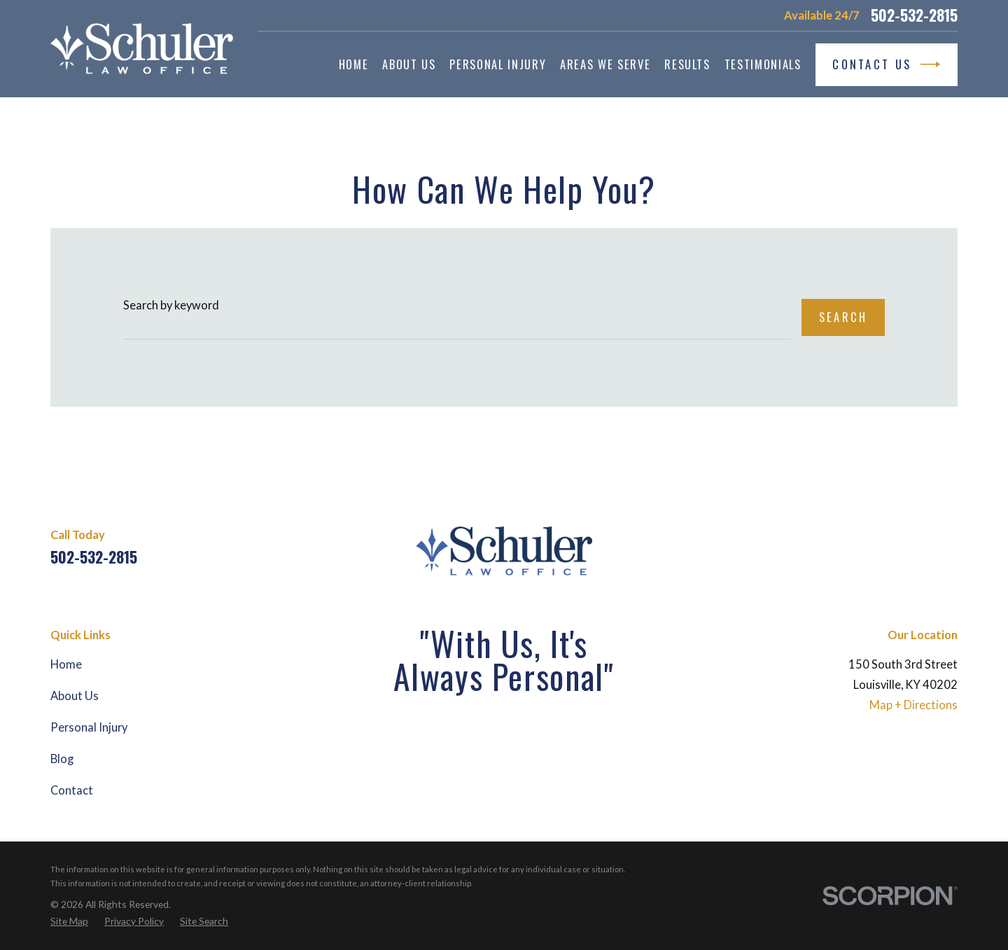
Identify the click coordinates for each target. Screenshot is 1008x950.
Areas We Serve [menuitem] (605, 64)
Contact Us (886, 64)
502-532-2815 (914, 15)
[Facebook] (876, 546)
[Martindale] (913, 546)
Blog (62, 759)
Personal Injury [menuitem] (497, 64)
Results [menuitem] (687, 64)
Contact (71, 790)
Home (66, 664)
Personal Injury (88, 727)
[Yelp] (949, 546)
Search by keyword (171, 305)
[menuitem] (69, 921)
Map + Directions (913, 705)
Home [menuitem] (354, 64)
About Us (74, 696)
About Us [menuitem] (408, 64)
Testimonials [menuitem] (763, 64)
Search (843, 317)
